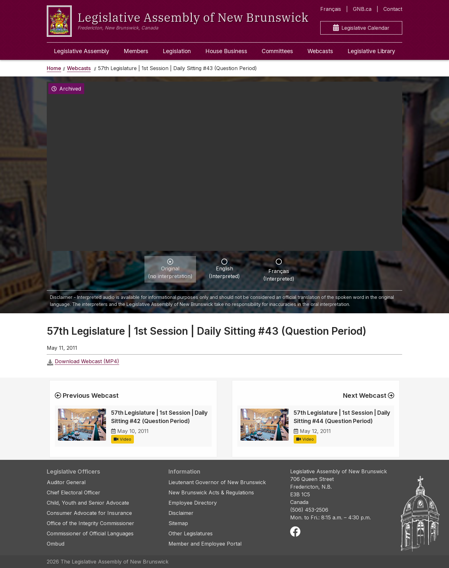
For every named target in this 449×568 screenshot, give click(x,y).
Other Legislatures (190, 533)
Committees (277, 51)
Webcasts (320, 51)
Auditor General (66, 482)
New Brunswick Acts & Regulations (211, 492)
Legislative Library (371, 51)
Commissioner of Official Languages (90, 533)
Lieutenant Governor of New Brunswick (217, 482)
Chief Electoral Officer (73, 492)
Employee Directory (192, 503)
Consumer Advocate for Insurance (89, 513)
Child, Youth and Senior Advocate (88, 503)
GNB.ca (362, 9)
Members (136, 51)
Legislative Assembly (81, 51)
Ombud (55, 543)
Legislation (177, 51)
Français (330, 9)
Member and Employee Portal (204, 543)
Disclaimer (180, 513)
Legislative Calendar (361, 28)
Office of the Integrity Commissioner (90, 523)
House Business (226, 51)
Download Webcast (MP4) (87, 361)
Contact (392, 9)
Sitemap (178, 523)
